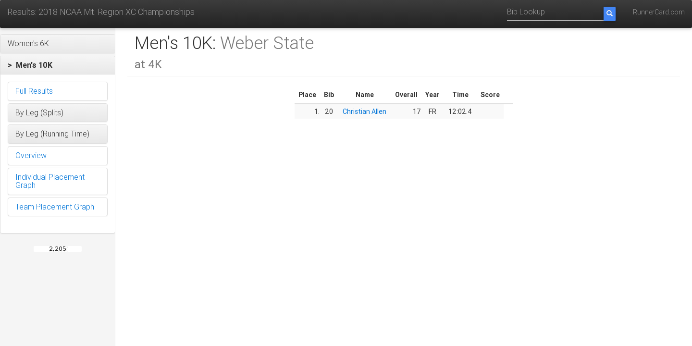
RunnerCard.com (659, 12)
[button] (57, 44)
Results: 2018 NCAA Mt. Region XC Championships (101, 11)
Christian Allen (364, 111)
